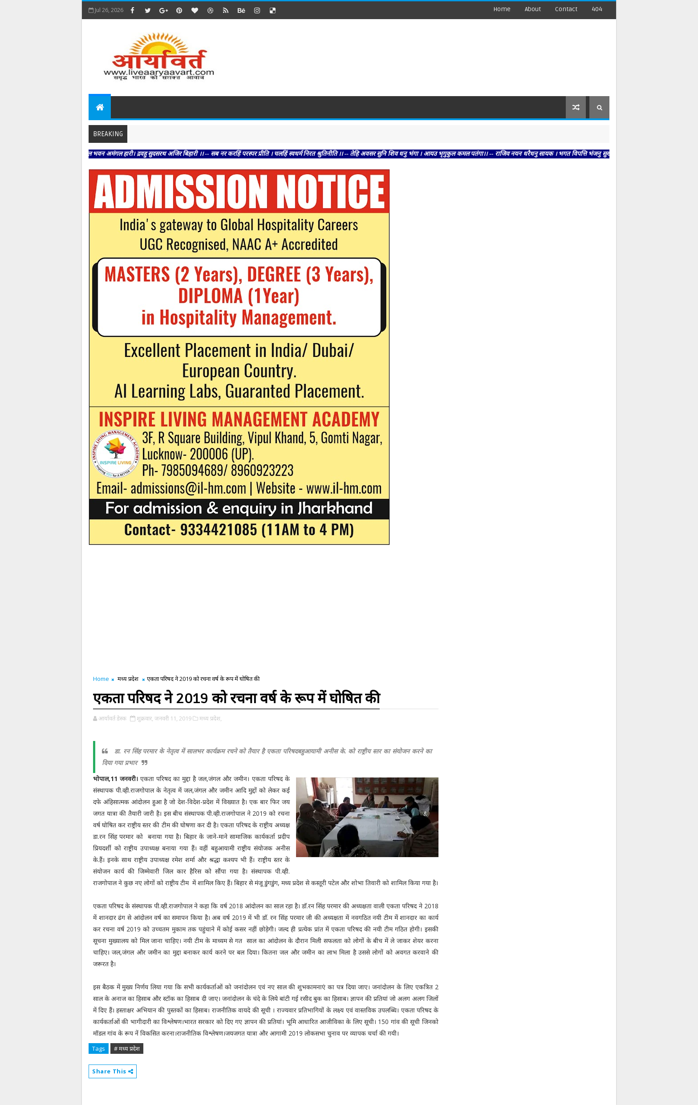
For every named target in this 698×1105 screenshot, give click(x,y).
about (533, 9)
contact (566, 9)
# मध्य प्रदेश (127, 1048)
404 (597, 9)
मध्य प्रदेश (128, 679)
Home (502, 9)
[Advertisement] (446, 53)
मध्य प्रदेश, (210, 718)
